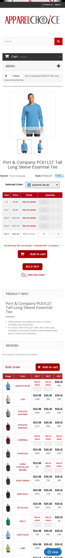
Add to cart (48, 367)
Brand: (4, 175)
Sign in (58, 5)
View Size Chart (32, 275)
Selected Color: (14, 184)
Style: (38, 176)
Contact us (48, 5)
